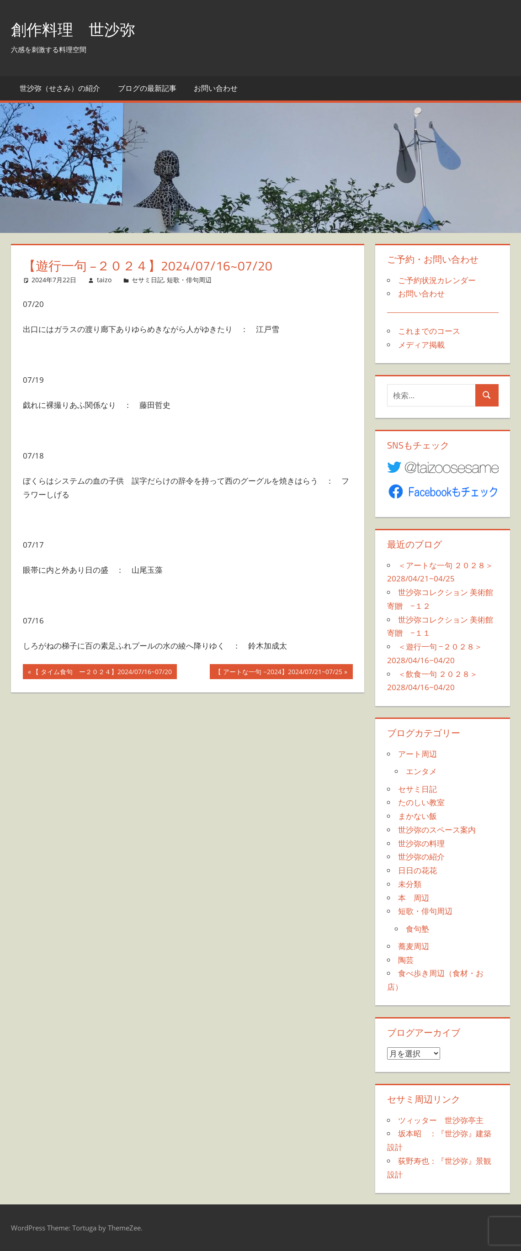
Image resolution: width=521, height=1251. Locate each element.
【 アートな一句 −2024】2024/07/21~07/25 (278, 673)
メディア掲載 (421, 344)
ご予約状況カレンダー (437, 280)
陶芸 (406, 960)
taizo (104, 279)
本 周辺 (413, 897)
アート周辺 (417, 754)
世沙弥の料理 (421, 843)
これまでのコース (429, 331)
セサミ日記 (148, 279)
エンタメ (421, 771)
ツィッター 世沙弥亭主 (441, 1120)
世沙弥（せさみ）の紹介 (60, 88)
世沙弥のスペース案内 (437, 829)
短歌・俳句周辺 (189, 279)
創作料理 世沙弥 (77, 29)
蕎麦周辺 (413, 946)
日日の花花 (417, 870)
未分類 (409, 884)
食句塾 (417, 929)
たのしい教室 (421, 802)
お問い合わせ (216, 88)
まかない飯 (417, 816)
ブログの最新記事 (147, 88)
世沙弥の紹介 (421, 856)
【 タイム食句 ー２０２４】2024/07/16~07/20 (102, 673)
